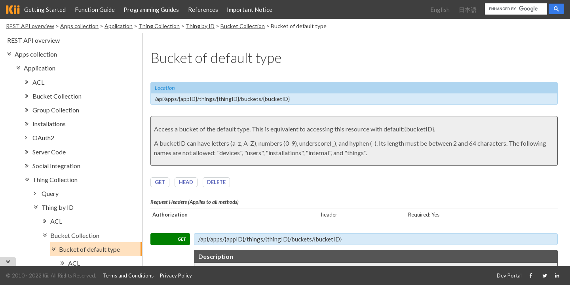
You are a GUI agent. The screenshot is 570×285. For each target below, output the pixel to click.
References (203, 9)
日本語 (468, 9)
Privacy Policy (176, 275)
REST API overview (30, 26)
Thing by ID (200, 26)
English (440, 9)
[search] (515, 9)
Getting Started (45, 9)
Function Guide (95, 9)
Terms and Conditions (128, 275)
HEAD (186, 182)
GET (160, 182)
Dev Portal (509, 275)
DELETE (216, 182)
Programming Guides (151, 9)
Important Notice (249, 9)
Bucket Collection (242, 26)
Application (118, 26)
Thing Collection (159, 26)
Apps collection (79, 26)
